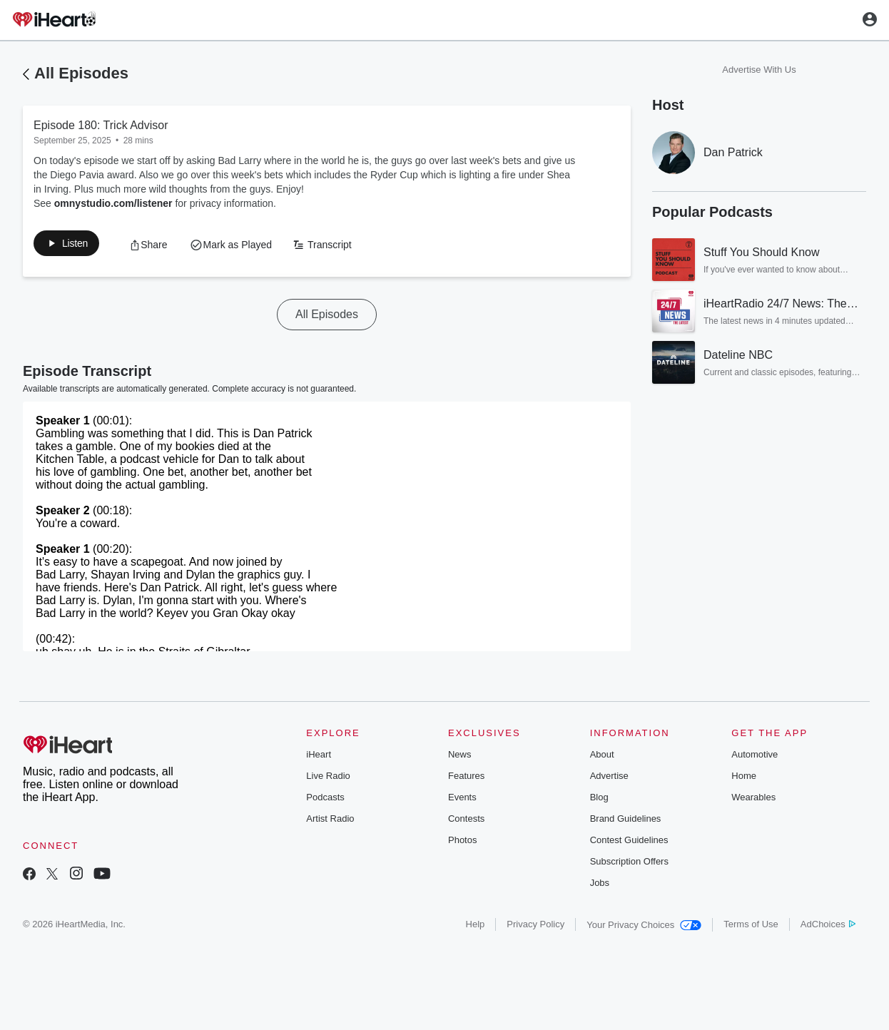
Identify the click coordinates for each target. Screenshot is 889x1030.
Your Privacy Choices (643, 927)
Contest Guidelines (629, 842)
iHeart (318, 757)
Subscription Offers (629, 864)
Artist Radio (330, 821)
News (460, 757)
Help (475, 927)
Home (743, 778)
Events (462, 800)
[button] (74, 246)
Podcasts (325, 800)
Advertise (609, 778)
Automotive (754, 757)
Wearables (753, 800)
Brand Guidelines (625, 821)
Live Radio (328, 778)
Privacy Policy (535, 927)
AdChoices (828, 927)
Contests (466, 821)
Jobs (599, 885)
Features (466, 778)
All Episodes (81, 73)
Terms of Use (750, 927)
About (602, 757)
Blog (599, 800)
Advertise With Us (759, 69)
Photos (462, 842)
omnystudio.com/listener (113, 203)
